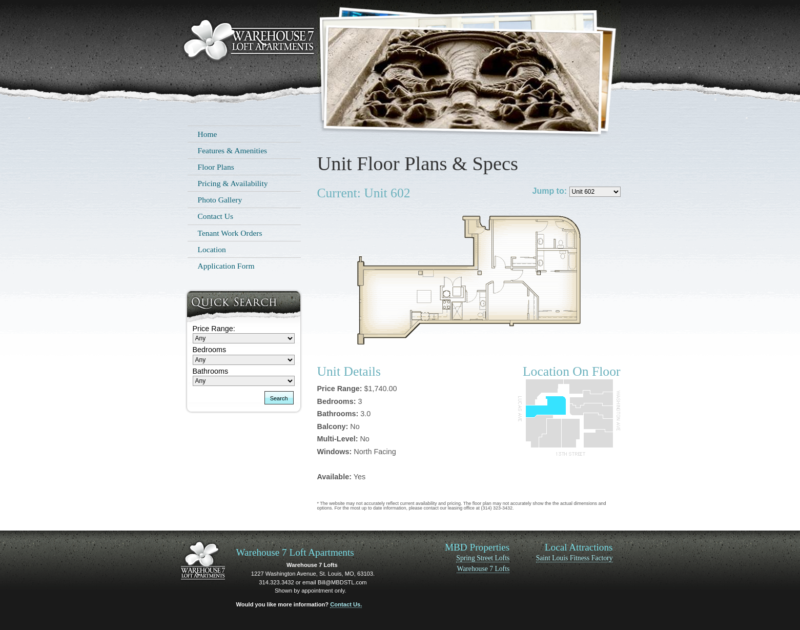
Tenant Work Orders (230, 233)
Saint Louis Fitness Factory (574, 558)
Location (212, 249)
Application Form (226, 265)
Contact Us (216, 216)
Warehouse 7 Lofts (483, 569)
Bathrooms (211, 371)
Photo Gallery (220, 199)
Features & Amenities (233, 150)
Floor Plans (216, 166)
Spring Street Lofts (482, 558)
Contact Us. (346, 604)
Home (207, 134)
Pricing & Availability (233, 183)
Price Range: (214, 328)
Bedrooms (210, 349)
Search (279, 398)
